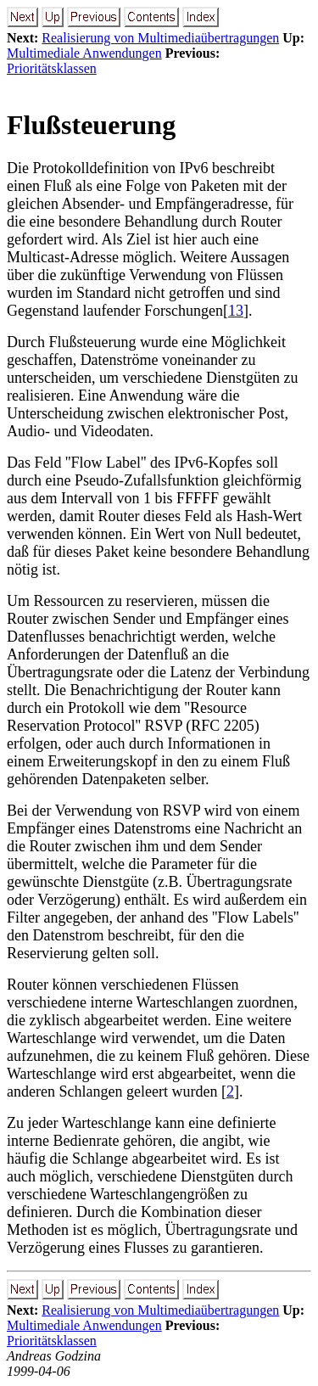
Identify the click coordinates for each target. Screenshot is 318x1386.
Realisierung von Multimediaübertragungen (160, 38)
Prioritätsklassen (52, 68)
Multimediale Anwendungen (84, 53)
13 (235, 310)
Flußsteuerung (91, 124)
